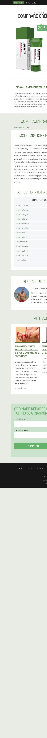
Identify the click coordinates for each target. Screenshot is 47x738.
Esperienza (40, 468)
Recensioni (29, 468)
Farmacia (19, 468)
